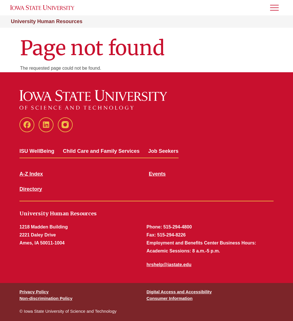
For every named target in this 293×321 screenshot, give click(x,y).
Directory (30, 189)
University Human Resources (46, 21)
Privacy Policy (34, 291)
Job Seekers (163, 151)
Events (157, 174)
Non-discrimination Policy (45, 298)
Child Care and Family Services (101, 151)
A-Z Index (31, 174)
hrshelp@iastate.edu (168, 264)
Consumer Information (169, 298)
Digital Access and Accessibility (179, 291)
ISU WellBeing (36, 151)
